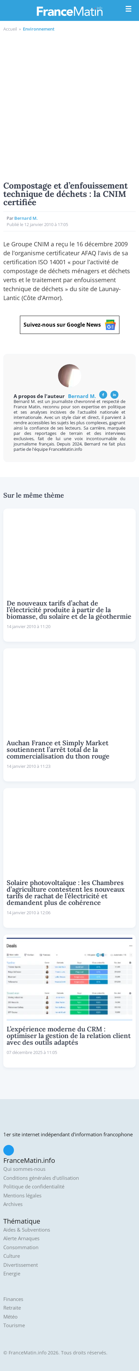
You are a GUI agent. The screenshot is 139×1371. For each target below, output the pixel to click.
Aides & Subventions (26, 1230)
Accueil (10, 29)
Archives (13, 1204)
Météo (10, 1317)
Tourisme (14, 1325)
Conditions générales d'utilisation (41, 1178)
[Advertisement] (69, 105)
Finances (13, 1299)
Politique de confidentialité (33, 1186)
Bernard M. (26, 218)
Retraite (12, 1308)
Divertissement (20, 1265)
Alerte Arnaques (21, 1238)
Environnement (38, 29)
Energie (11, 1273)
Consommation (20, 1247)
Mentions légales (22, 1195)
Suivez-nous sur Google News (70, 324)
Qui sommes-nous (24, 1169)
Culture (11, 1256)
